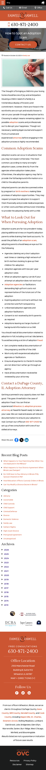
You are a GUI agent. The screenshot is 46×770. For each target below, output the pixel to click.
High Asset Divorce (11, 531)
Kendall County (28, 713)
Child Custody (9, 504)
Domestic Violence (11, 519)
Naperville (25, 717)
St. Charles (36, 717)
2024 (5, 558)
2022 (5, 567)
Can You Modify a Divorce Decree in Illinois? (20, 484)
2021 (4, 571)
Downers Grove (10, 720)
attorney (17, 137)
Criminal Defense (10, 511)
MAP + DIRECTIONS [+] (23, 678)
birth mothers (22, 191)
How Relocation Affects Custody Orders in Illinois (23, 480)
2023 (5, 562)
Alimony (6, 496)
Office (38, 8)
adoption (13, 122)
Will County (14, 713)
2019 (5, 579)
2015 (4, 596)
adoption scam (29, 240)
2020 (5, 575)
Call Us (7, 8)
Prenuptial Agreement (12, 535)
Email (23, 8)
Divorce (6, 515)
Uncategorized (9, 538)
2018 (5, 584)
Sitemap (29, 764)
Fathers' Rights (9, 527)
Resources (15, 760)
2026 (5, 550)
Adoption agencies (14, 284)
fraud (40, 340)
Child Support (8, 507)
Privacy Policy (30, 760)
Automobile (8, 500)
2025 (5, 554)
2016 (5, 592)
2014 (5, 601)
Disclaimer (17, 764)
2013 (4, 605)
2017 (4, 588)
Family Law (26, 55)
